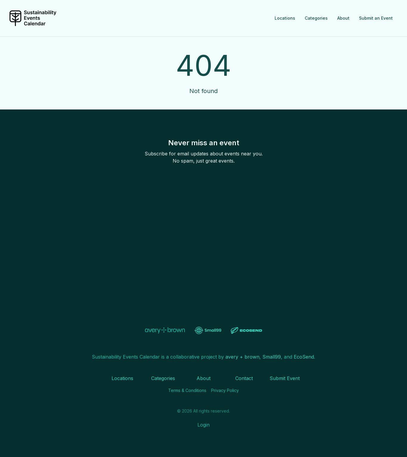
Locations (285, 18)
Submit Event (285, 378)
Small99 (271, 357)
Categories (316, 18)
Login (203, 425)
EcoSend (304, 357)
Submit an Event (376, 18)
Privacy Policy (225, 390)
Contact (244, 378)
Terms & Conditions (187, 390)
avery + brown (242, 357)
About (343, 18)
